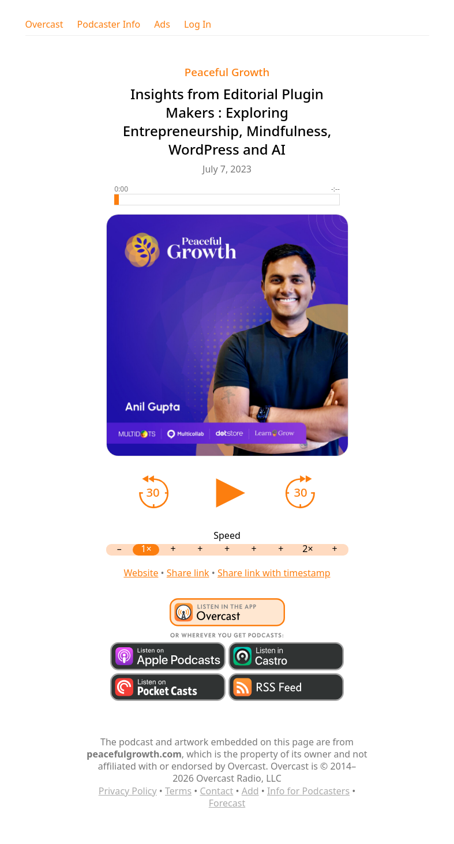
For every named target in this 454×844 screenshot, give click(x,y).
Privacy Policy (128, 791)
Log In (197, 24)
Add (250, 791)
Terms (178, 791)
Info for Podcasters (308, 791)
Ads (162, 24)
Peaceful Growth (227, 72)
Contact (216, 791)
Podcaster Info (109, 24)
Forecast (227, 803)
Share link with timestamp (274, 573)
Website (140, 573)
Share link (188, 573)
